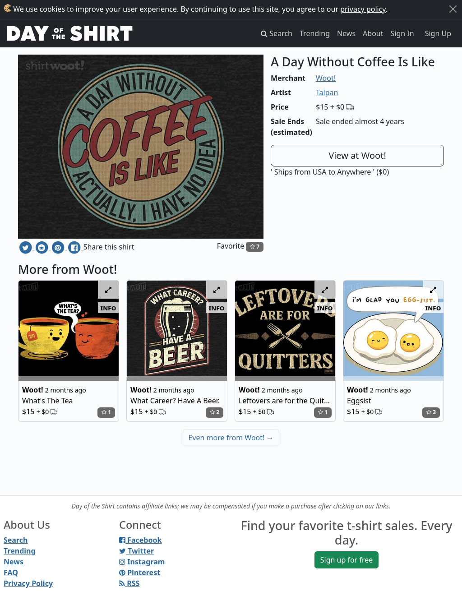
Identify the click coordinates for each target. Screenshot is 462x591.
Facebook (140, 540)
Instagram (142, 562)
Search (16, 540)
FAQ (11, 572)
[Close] (453, 9)
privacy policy (363, 9)
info (108, 308)
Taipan (327, 92)
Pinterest (139, 572)
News (346, 33)
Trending (315, 33)
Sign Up (438, 33)
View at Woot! (357, 155)
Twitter (136, 551)
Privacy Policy (28, 583)
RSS (129, 583)
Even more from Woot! (231, 438)
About (373, 33)
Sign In (402, 33)
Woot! (326, 78)
